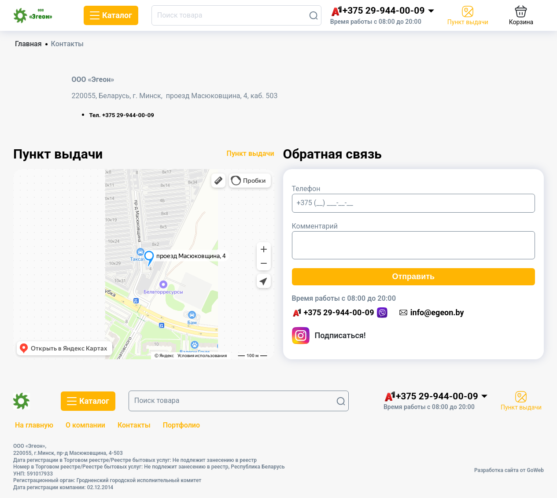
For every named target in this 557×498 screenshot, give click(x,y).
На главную (34, 425)
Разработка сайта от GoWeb (509, 470)
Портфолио (181, 425)
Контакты (134, 425)
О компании (85, 425)
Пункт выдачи (250, 153)
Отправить (413, 276)
